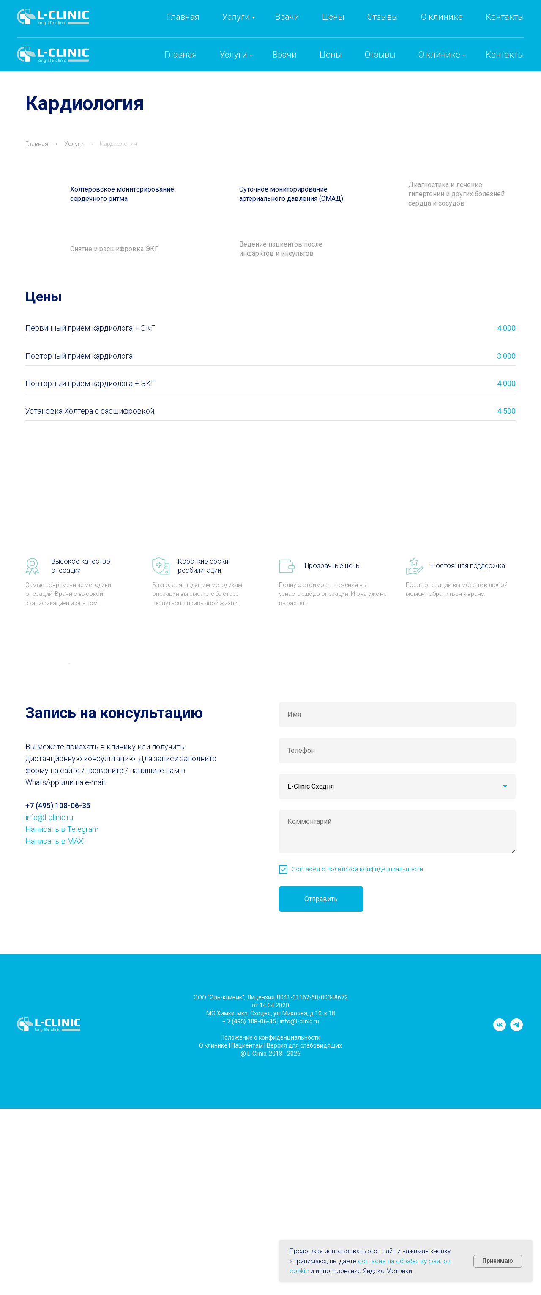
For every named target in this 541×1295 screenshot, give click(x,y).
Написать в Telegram (61, 1040)
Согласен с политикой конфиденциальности (357, 1080)
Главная (180, 54)
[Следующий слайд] (473, 768)
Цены (331, 54)
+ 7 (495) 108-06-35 (249, 1232)
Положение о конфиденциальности (270, 1248)
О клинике (439, 54)
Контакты (505, 54)
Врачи (285, 54)
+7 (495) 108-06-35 (367, 25)
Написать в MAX (54, 1052)
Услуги (233, 54)
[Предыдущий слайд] (67, 768)
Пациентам (247, 1256)
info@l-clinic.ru (450, 25)
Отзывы (380, 54)
